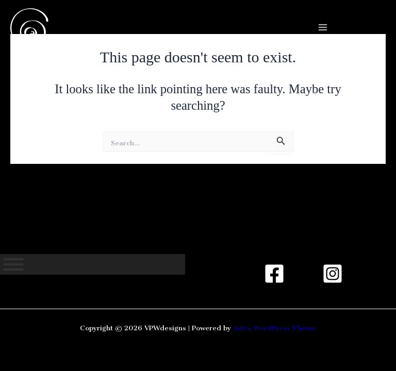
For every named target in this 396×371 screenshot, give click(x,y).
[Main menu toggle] (322, 27)
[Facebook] (274, 273)
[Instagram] (332, 273)
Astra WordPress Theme (274, 326)
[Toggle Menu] (13, 264)
